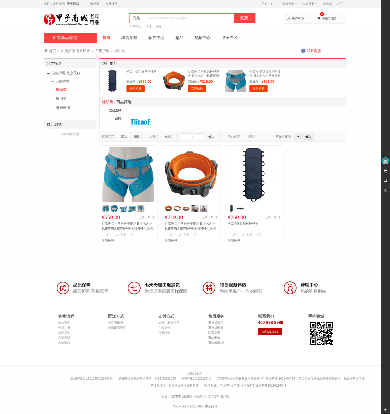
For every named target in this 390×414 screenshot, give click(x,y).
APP (340, 4)
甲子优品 (135, 26)
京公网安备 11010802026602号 (91, 378)
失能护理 (108, 240)
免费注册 (112, 4)
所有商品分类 (65, 37)
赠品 (250, 136)
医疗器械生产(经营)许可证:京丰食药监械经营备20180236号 (244, 385)
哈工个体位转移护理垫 (141, 71)
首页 (106, 37)
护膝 (158, 26)
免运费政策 (115, 322)
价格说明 (64, 322)
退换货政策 (215, 327)
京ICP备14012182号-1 (196, 378)
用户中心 (269, 4)
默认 (124, 136)
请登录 (94, 4)
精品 (179, 37)
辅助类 (61, 90)
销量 (137, 136)
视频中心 (202, 37)
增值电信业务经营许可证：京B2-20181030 (147, 378)
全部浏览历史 (70, 134)
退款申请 (214, 338)
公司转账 (164, 333)
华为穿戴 (129, 37)
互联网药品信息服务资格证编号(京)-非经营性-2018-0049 (255, 378)
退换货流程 (215, 322)
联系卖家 (214, 333)
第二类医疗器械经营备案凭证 (318, 378)
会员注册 (64, 327)
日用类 (61, 99)
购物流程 (64, 343)
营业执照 (157, 385)
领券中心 (156, 37)
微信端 (327, 4)
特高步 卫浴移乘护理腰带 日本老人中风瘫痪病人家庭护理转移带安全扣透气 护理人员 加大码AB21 (190, 228)
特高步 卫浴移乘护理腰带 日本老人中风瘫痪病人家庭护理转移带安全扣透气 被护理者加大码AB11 (127, 228)
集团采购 (64, 333)
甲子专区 (229, 37)
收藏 (121, 234)
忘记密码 (64, 338)
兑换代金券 (194, 373)
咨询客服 (270, 331)
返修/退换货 (216, 343)
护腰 (148, 26)
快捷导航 (309, 4)
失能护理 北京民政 (75, 51)
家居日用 (63, 108)
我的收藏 (289, 4)
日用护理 (102, 51)
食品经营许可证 (354, 378)
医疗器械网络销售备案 (184, 385)
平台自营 (232, 136)
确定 (211, 136)
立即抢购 (135, 88)
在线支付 (164, 327)
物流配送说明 (117, 327)
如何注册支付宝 (168, 322)
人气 (152, 136)
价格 (168, 136)
